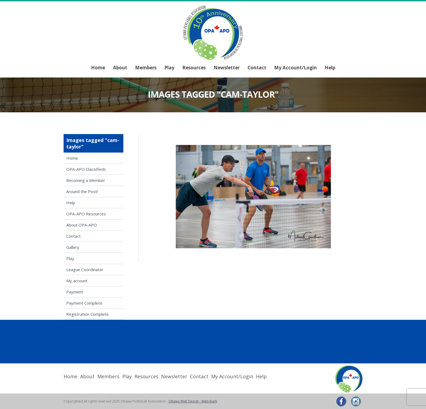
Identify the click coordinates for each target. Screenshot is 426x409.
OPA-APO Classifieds (86, 169)
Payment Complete (84, 303)
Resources (194, 67)
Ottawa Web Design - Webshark (192, 401)
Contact (257, 67)
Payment (74, 292)
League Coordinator (85, 269)
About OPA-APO (81, 225)
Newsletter (227, 67)
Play (169, 67)
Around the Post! (82, 191)
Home (98, 67)
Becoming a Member (85, 180)
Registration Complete (87, 314)
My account (76, 280)
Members (145, 67)
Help (330, 67)
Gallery (72, 247)
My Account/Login (295, 67)
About (120, 67)
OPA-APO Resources (86, 213)
